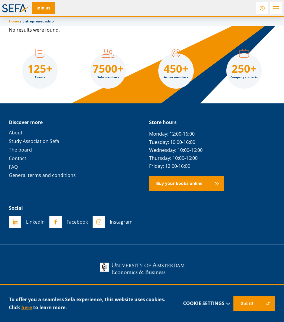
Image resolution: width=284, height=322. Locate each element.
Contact (17, 158)
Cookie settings (207, 303)
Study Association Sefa (34, 141)
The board (20, 150)
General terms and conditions (42, 175)
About (15, 133)
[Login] (262, 8)
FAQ (13, 167)
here (26, 307)
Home (14, 21)
